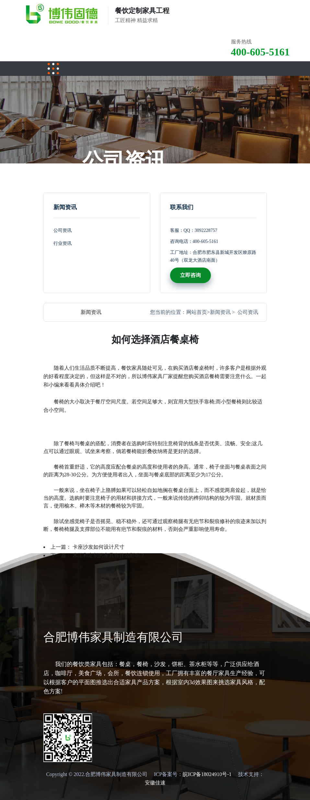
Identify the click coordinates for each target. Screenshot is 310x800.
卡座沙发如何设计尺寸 (98, 547)
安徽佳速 (155, 782)
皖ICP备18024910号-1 (207, 774)
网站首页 (196, 312)
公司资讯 (62, 230)
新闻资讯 (220, 312)
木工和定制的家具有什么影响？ (109, 555)
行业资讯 (62, 243)
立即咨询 (190, 275)
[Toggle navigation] (53, 68)
